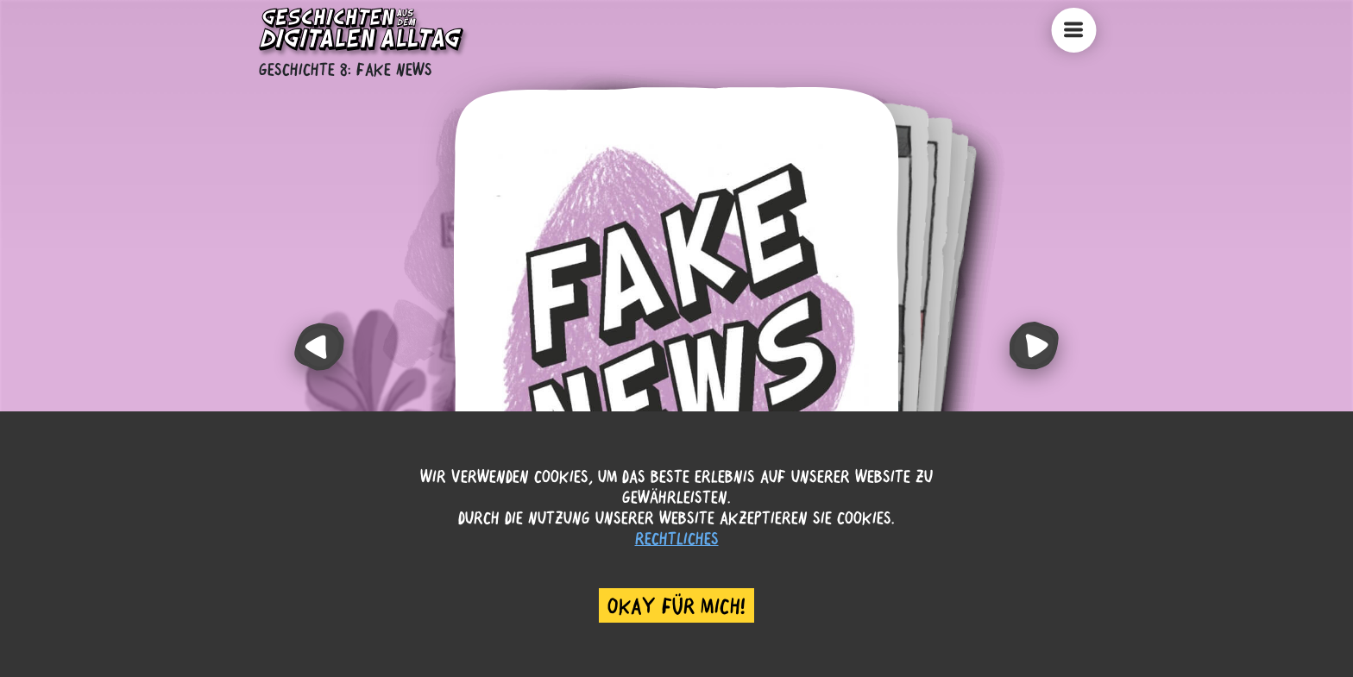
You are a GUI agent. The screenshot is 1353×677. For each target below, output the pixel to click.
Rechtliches (677, 537)
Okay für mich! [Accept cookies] (676, 605)
